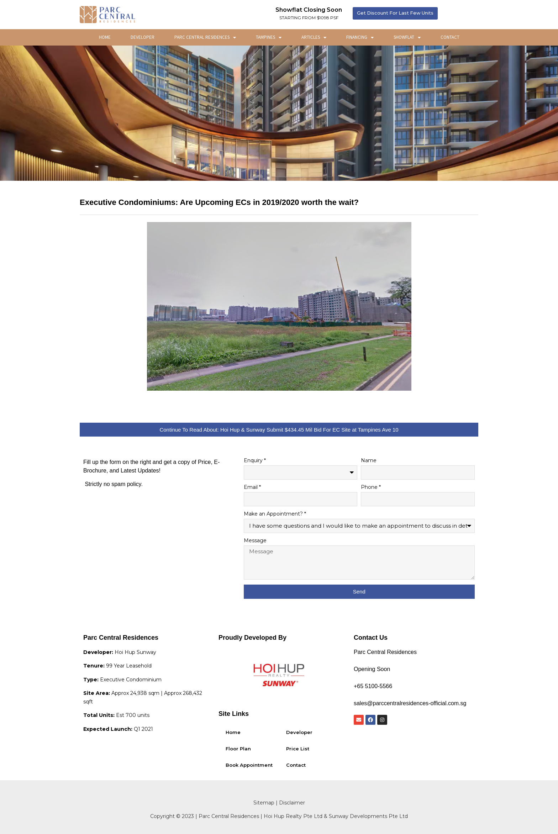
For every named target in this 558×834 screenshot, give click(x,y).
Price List (297, 748)
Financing (360, 37)
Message (255, 541)
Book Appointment (249, 765)
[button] (396, 13)
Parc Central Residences (205, 37)
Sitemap (263, 802)
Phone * (371, 487)
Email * (252, 487)
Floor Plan (238, 748)
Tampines (268, 37)
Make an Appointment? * (275, 514)
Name (369, 461)
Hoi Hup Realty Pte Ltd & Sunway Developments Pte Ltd (336, 816)
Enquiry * (255, 461)
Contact (450, 37)
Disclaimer (292, 802)
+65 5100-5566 (373, 686)
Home (105, 37)
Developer (142, 37)
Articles (313, 37)
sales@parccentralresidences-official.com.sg (410, 703)
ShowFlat (407, 37)
